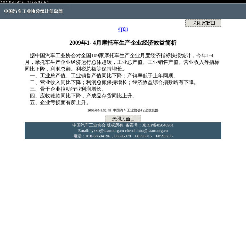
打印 (123, 29)
